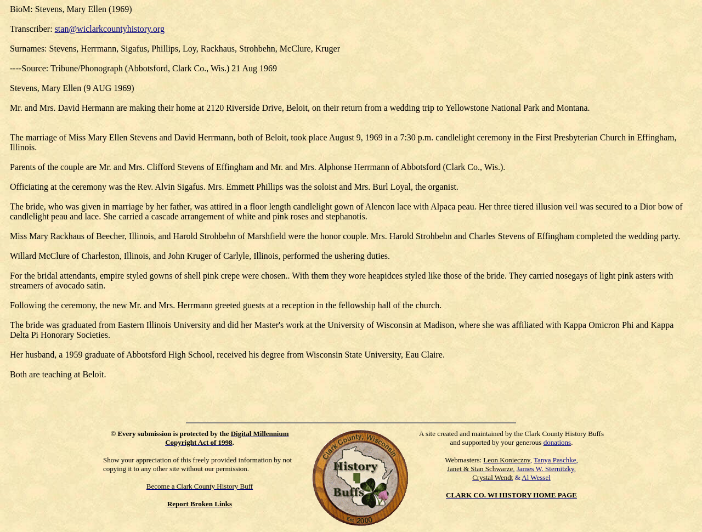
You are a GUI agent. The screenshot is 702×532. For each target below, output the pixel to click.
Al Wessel (536, 477)
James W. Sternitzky (545, 469)
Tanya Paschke (555, 460)
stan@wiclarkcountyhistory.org (110, 28)
